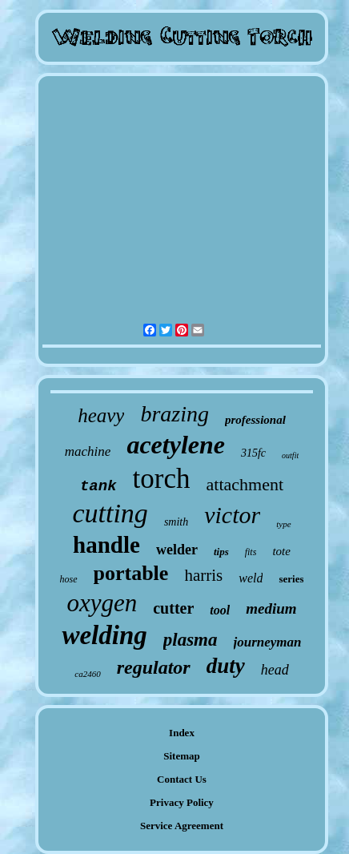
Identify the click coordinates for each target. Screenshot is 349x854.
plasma (190, 640)
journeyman (268, 642)
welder (177, 550)
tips (221, 552)
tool (220, 610)
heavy (101, 415)
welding (104, 635)
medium (271, 608)
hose (69, 579)
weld (251, 578)
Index (182, 733)
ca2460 (87, 674)
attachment (245, 484)
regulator (154, 667)
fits (251, 552)
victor (232, 515)
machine (88, 451)
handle (106, 545)
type (283, 524)
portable (131, 573)
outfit (290, 455)
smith (176, 522)
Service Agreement (181, 826)
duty (226, 666)
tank (98, 486)
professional (255, 419)
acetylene (175, 444)
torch (162, 478)
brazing (174, 413)
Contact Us (182, 779)
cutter (173, 608)
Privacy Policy (182, 802)
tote (281, 551)
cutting (109, 513)
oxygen (101, 603)
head (275, 670)
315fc (253, 453)
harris (203, 575)
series (291, 579)
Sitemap (181, 756)
